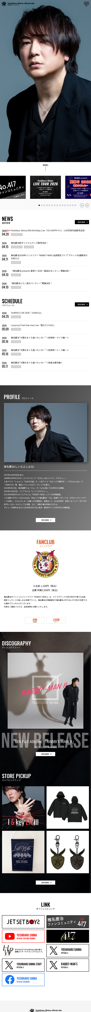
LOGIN (56, 620)
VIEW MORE (81, 222)
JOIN (34, 620)
